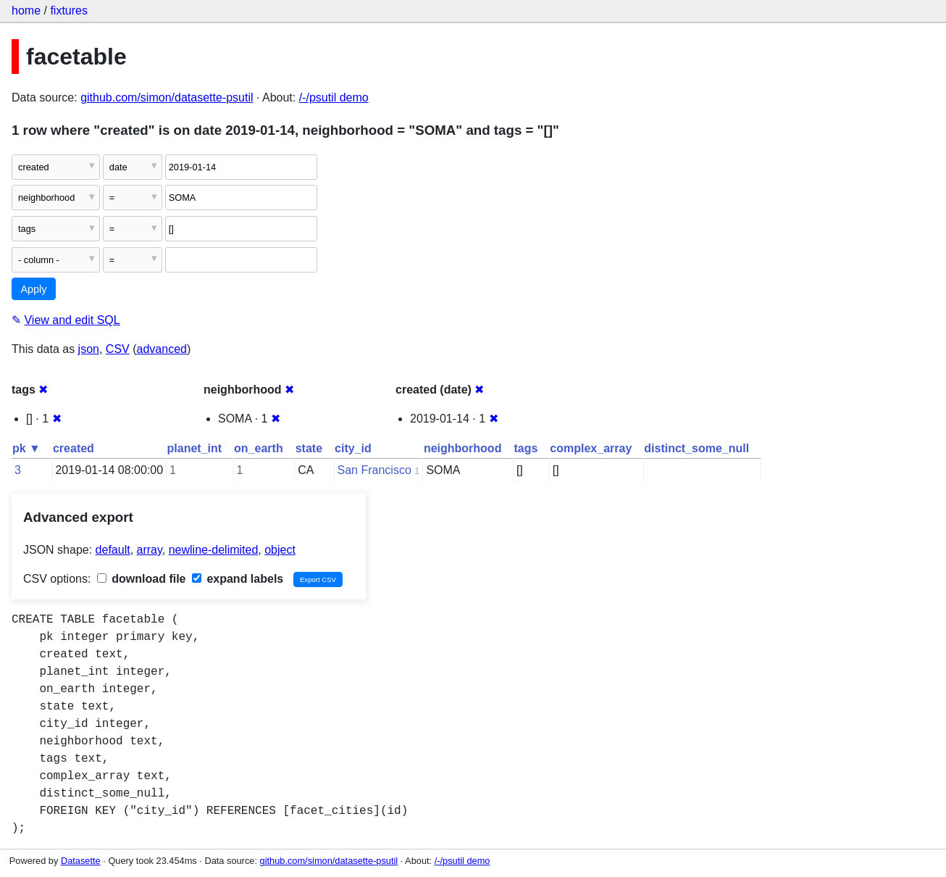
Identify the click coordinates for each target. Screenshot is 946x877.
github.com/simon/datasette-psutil (166, 97)
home (26, 10)
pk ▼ (26, 448)
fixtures (69, 10)
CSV (118, 349)
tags (525, 448)
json (88, 349)
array (149, 550)
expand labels (237, 579)
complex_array (591, 448)
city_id (353, 448)
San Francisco (374, 470)
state (309, 448)
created (73, 448)
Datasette (81, 860)
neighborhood (463, 448)
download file (141, 579)
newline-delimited (214, 550)
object (280, 550)
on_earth (258, 448)
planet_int (194, 448)
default (113, 550)
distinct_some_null (696, 448)
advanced (162, 349)
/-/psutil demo (334, 97)
